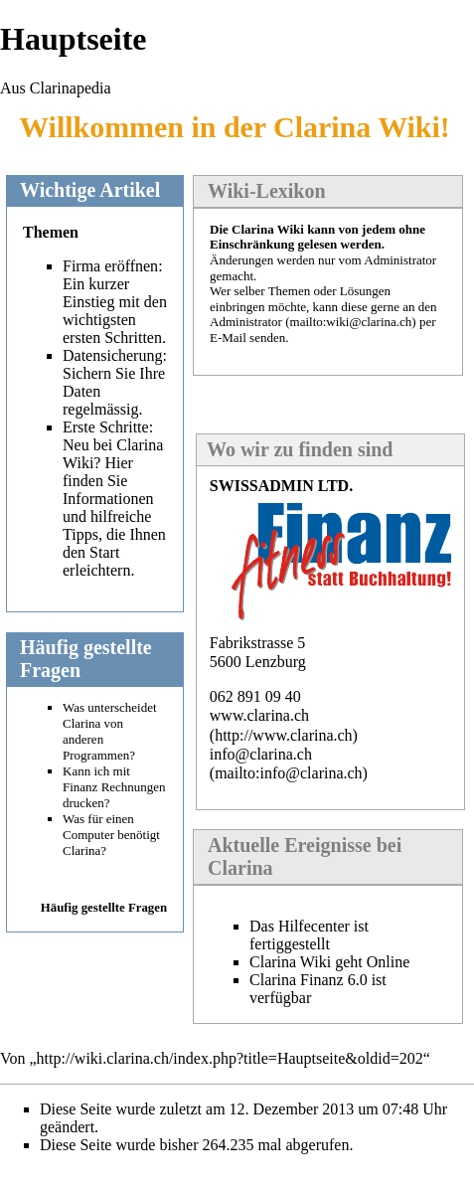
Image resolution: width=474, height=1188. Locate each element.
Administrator (246, 321)
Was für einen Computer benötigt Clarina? (111, 834)
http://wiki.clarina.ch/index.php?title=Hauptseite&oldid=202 (230, 1058)
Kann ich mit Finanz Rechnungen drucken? (114, 787)
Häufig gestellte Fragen (104, 908)
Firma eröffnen (110, 265)
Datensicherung (112, 355)
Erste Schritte (106, 427)
